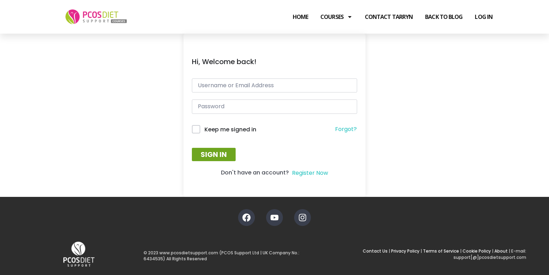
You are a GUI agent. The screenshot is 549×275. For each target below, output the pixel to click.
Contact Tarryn (389, 17)
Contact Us (375, 251)
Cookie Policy (477, 251)
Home (300, 17)
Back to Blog (444, 17)
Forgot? (346, 129)
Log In (484, 17)
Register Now (310, 173)
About (501, 251)
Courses (336, 17)
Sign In (214, 154)
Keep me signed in (230, 129)
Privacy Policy (405, 251)
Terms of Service (441, 251)
